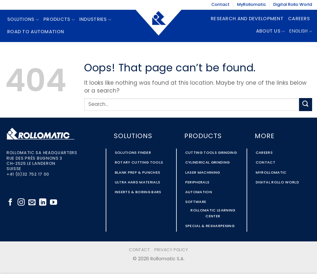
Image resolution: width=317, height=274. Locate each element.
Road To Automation (35, 32)
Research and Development (247, 19)
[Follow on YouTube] (53, 203)
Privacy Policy (171, 250)
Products (59, 20)
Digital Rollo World (292, 5)
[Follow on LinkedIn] (42, 203)
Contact (220, 5)
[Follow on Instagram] (21, 203)
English (300, 31)
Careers (299, 19)
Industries (95, 20)
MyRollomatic (251, 5)
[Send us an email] (32, 203)
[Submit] (305, 104)
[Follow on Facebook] (10, 203)
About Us (270, 31)
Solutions (23, 20)
